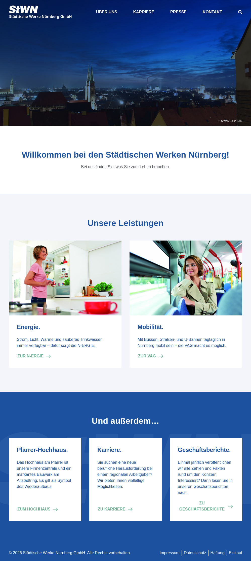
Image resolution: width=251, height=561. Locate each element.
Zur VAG (147, 356)
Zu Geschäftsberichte (202, 506)
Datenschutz (195, 553)
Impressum (170, 553)
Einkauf (235, 553)
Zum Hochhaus (34, 509)
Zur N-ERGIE (30, 356)
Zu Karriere (111, 509)
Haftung (218, 553)
